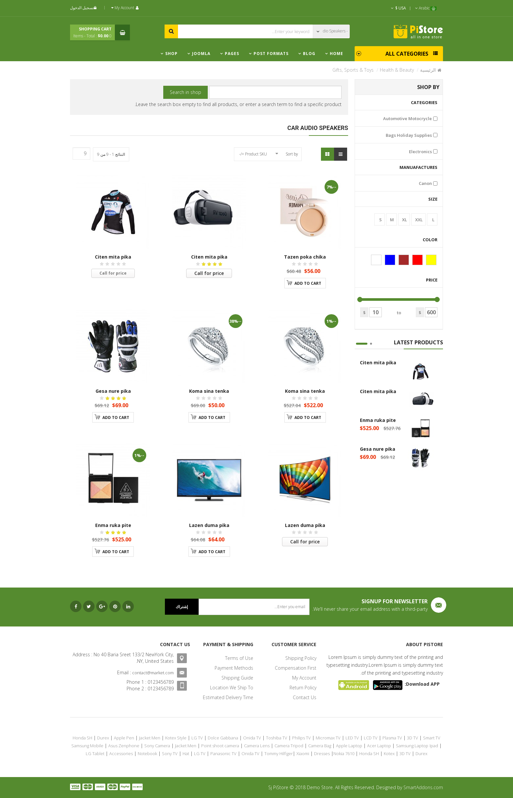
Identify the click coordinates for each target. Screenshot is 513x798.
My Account (304, 678)
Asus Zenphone (123, 746)
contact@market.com (153, 673)
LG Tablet (95, 753)
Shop (171, 53)
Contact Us (304, 697)
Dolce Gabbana (223, 738)
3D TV (412, 738)
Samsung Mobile (87, 746)
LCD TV (371, 738)
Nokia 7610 (343, 753)
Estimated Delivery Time (228, 697)
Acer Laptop (379, 746)
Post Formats (271, 53)
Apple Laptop (349, 746)
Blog (309, 53)
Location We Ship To (231, 687)
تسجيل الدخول (84, 7)
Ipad (434, 746)
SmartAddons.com (423, 787)
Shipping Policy (300, 658)
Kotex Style (175, 738)
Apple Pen (124, 738)
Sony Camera (157, 746)
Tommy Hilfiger (278, 753)
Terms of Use (239, 658)
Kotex (389, 753)
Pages (232, 53)
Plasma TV (392, 738)
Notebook (147, 753)
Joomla (201, 53)
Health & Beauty (397, 70)
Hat (186, 753)
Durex (103, 738)
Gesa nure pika (377, 449)
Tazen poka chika (305, 257)
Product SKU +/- (253, 154)
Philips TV (301, 738)
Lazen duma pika (305, 525)
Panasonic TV (223, 753)
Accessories (121, 753)
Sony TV (170, 753)
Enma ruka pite (378, 420)
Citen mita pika (378, 362)
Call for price (209, 273)
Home (336, 53)
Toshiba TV (276, 738)
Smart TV (431, 738)
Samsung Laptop (412, 746)
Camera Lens (257, 746)
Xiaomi (302, 753)
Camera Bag (319, 746)
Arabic (425, 8)
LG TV (197, 738)
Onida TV (252, 738)
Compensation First (295, 668)
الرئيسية (428, 70)
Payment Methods (234, 668)
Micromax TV (328, 738)
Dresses (322, 753)
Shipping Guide (237, 678)
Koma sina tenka (305, 391)
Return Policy (303, 687)
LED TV (352, 738)
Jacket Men (149, 738)
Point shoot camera (220, 746)
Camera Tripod (288, 746)
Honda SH (82, 738)
